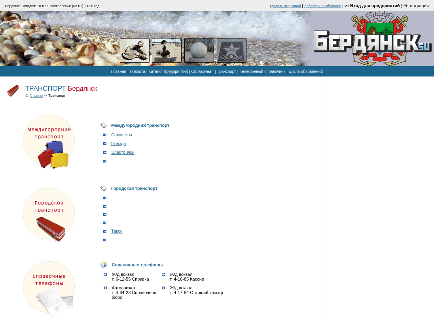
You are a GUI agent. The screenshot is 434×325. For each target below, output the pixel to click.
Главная (118, 71)
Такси (117, 231)
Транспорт (226, 71)
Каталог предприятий (168, 71)
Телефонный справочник (262, 71)
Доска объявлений (306, 71)
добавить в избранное (322, 6)
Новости (137, 71)
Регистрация (416, 5)
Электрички (123, 152)
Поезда (118, 143)
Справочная (202, 71)
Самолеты (121, 134)
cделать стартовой (285, 6)
